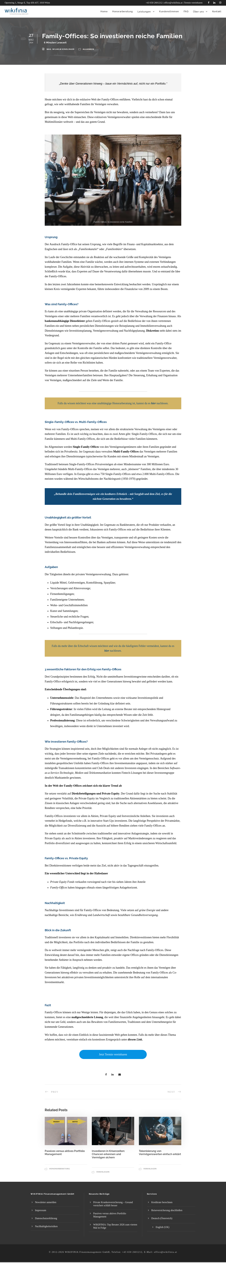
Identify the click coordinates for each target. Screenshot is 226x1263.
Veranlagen (103, 1172)
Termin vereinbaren (193, 2)
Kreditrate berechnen (161, 1202)
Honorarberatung (59, 1168)
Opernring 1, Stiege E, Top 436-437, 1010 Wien (27, 2)
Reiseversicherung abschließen (166, 1210)
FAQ (186, 11)
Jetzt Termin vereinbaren (113, 1054)
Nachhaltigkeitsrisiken (46, 1226)
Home (104, 11)
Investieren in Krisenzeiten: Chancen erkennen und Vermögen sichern (108, 1156)
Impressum (40, 1210)
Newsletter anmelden (45, 1202)
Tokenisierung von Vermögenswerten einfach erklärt (160, 1155)
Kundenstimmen (169, 11)
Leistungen (144, 11)
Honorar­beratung (122, 11)
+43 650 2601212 (154, 2)
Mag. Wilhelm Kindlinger (60, 49)
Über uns (198, 11)
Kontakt (216, 11)
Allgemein (88, 49)
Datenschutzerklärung (46, 1218)
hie (106, 650)
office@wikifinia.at (173, 2)
